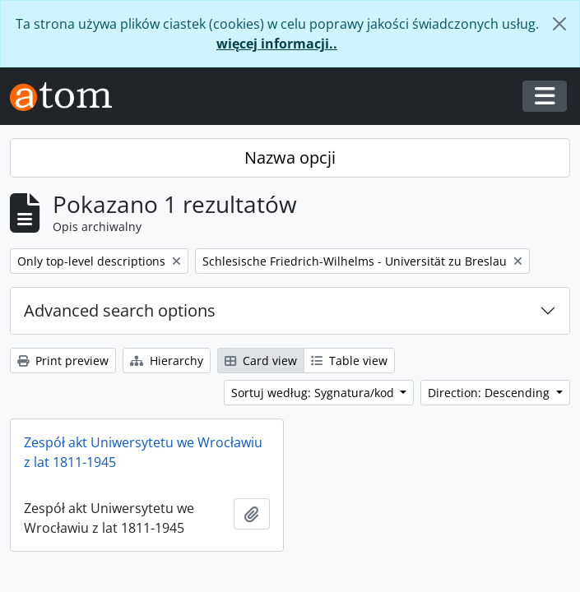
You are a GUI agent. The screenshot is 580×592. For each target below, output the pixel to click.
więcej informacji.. (276, 44)
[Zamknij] (559, 24)
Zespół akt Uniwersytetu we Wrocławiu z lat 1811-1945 (143, 452)
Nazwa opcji (290, 157)
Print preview (63, 360)
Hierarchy (166, 360)
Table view (349, 360)
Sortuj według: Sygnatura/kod (314, 392)
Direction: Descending (490, 392)
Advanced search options (120, 310)
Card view (261, 360)
